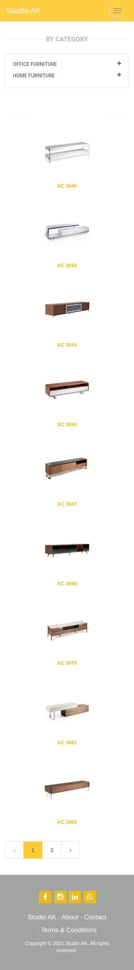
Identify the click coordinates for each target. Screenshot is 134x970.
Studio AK (23, 10)
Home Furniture (34, 75)
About (69, 917)
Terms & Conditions (69, 930)
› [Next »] (70, 850)
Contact (95, 917)
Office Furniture (35, 64)
